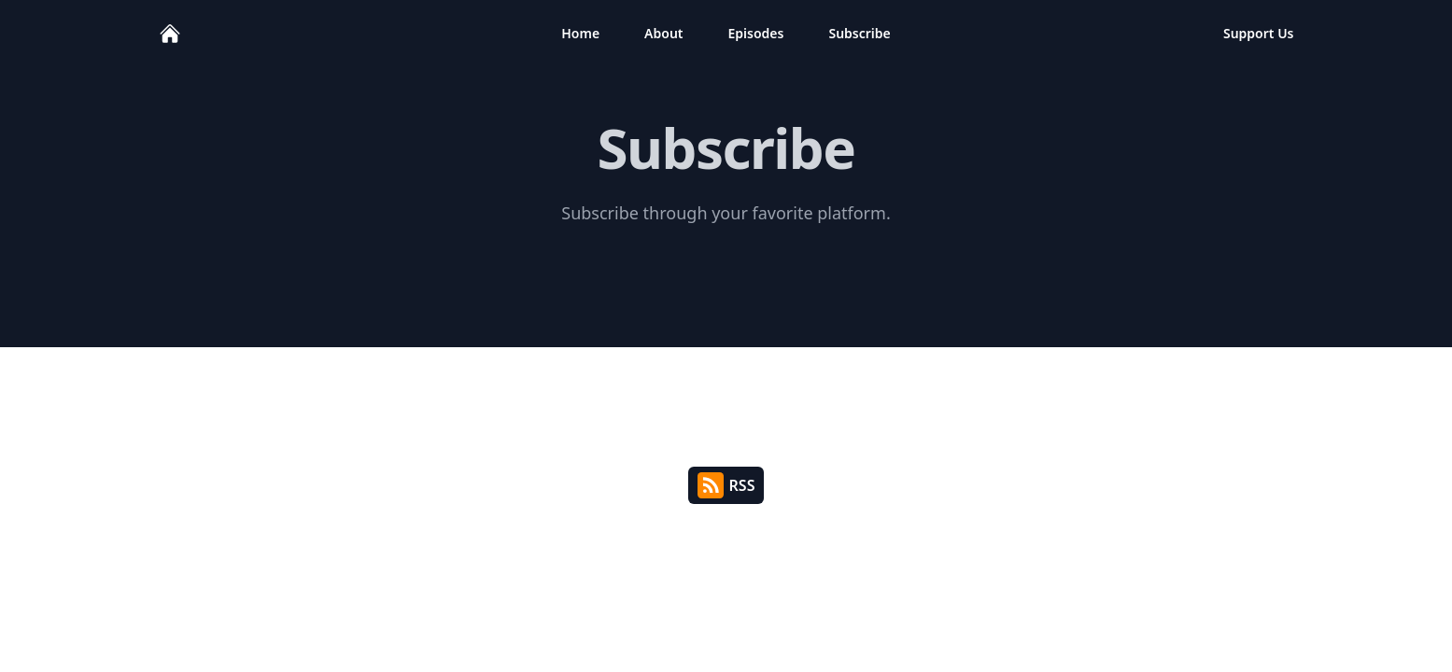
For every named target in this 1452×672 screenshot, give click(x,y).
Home (580, 33)
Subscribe (859, 33)
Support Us (1258, 33)
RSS (726, 485)
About (663, 33)
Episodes (756, 33)
